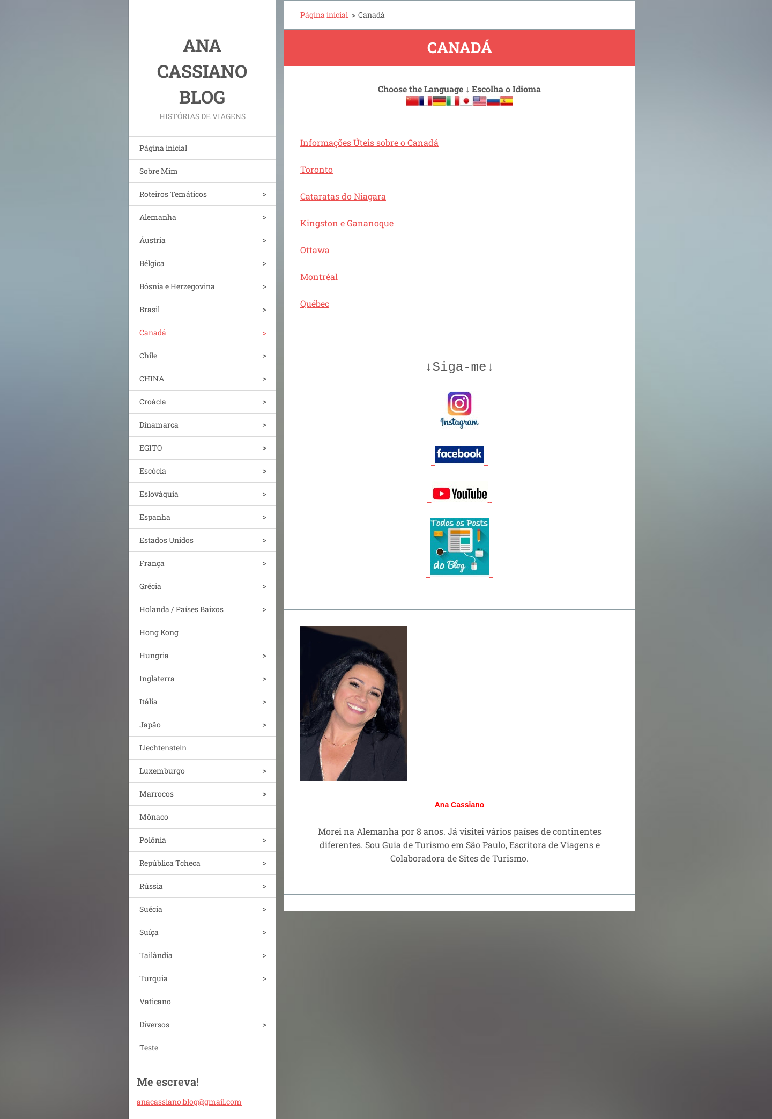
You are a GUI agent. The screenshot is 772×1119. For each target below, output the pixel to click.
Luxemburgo (162, 770)
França (152, 563)
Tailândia (156, 955)
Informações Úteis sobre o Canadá (369, 142)
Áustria (152, 240)
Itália (148, 701)
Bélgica (152, 263)
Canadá (152, 332)
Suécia (150, 909)
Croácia (152, 401)
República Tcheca (170, 863)
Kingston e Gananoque (347, 223)
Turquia (153, 978)
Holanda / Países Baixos (181, 609)
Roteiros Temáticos (173, 194)
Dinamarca (159, 424)
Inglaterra (157, 678)
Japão (150, 724)
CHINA (151, 378)
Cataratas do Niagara (343, 196)
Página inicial (163, 148)
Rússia (151, 886)
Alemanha (157, 217)
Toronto (316, 169)
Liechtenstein (163, 747)
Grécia (150, 586)
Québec (314, 303)
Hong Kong (159, 632)
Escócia (152, 471)
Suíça (149, 932)
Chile (148, 355)
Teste (148, 1047)
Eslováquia (159, 494)
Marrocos (156, 794)
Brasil (149, 309)
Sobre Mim (158, 171)
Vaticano (155, 1001)
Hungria (154, 655)
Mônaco (153, 817)
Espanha (154, 517)
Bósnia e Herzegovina (177, 286)
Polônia (152, 840)
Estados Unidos (166, 540)
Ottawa (315, 249)
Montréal (319, 276)
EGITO (150, 448)
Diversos (154, 1024)
